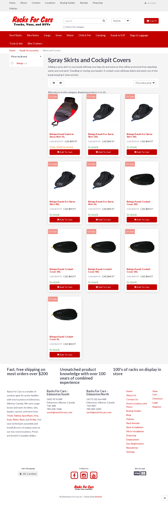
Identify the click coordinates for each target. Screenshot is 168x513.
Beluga (20, 63)
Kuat (9, 419)
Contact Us (132, 399)
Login (155, 402)
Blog (128, 415)
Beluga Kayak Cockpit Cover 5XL (138, 270)
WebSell (98, 496)
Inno (36, 415)
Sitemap (130, 451)
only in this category (73, 27)
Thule (10, 415)
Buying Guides (133, 410)
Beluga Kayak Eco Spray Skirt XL (101, 202)
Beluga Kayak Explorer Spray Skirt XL (62, 135)
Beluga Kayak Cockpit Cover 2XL (138, 202)
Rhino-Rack (19, 419)
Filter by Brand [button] (26, 56)
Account (150, 2)
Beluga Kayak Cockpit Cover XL (61, 337)
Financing (131, 435)
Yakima (17, 415)
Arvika (33, 419)
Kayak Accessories (29, 50)
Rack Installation (134, 427)
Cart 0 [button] (151, 20)
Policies (130, 419)
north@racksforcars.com (99, 412)
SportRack (27, 415)
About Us (131, 395)
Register (156, 406)
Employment (132, 439)
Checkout (157, 398)
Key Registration (135, 443)
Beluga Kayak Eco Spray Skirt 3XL (139, 135)
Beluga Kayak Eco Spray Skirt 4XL (62, 202)
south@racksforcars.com (59, 412)
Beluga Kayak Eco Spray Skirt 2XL (101, 135)
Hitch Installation (135, 431)
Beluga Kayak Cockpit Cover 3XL (61, 270)
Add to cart (64, 152)
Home (12, 50)
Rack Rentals (133, 423)
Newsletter (132, 447)
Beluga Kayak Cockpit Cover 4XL (100, 270)
